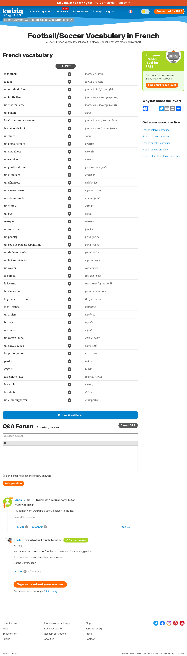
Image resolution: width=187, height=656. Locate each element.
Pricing (97, 11)
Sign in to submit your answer (40, 584)
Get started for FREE (169, 11)
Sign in (110, 11)
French (7, 19)
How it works (10, 623)
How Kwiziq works (41, 11)
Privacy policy (11, 653)
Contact (90, 638)
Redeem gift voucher (55, 633)
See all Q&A (128, 425)
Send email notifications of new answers (28, 475)
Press (88, 633)
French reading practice (155, 136)
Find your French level (162, 84)
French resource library (57, 623)
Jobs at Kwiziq (93, 628)
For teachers (80, 11)
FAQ (5, 628)
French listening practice (156, 130)
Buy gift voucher (53, 628)
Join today (51, 591)
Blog (88, 623)
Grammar (18, 19)
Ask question (13, 483)
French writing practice (155, 149)
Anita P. (20, 500)
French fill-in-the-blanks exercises (161, 156)
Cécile (17, 540)
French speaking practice (156, 143)
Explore (62, 11)
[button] (70, 415)
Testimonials (10, 633)
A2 (26, 19)
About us (49, 638)
